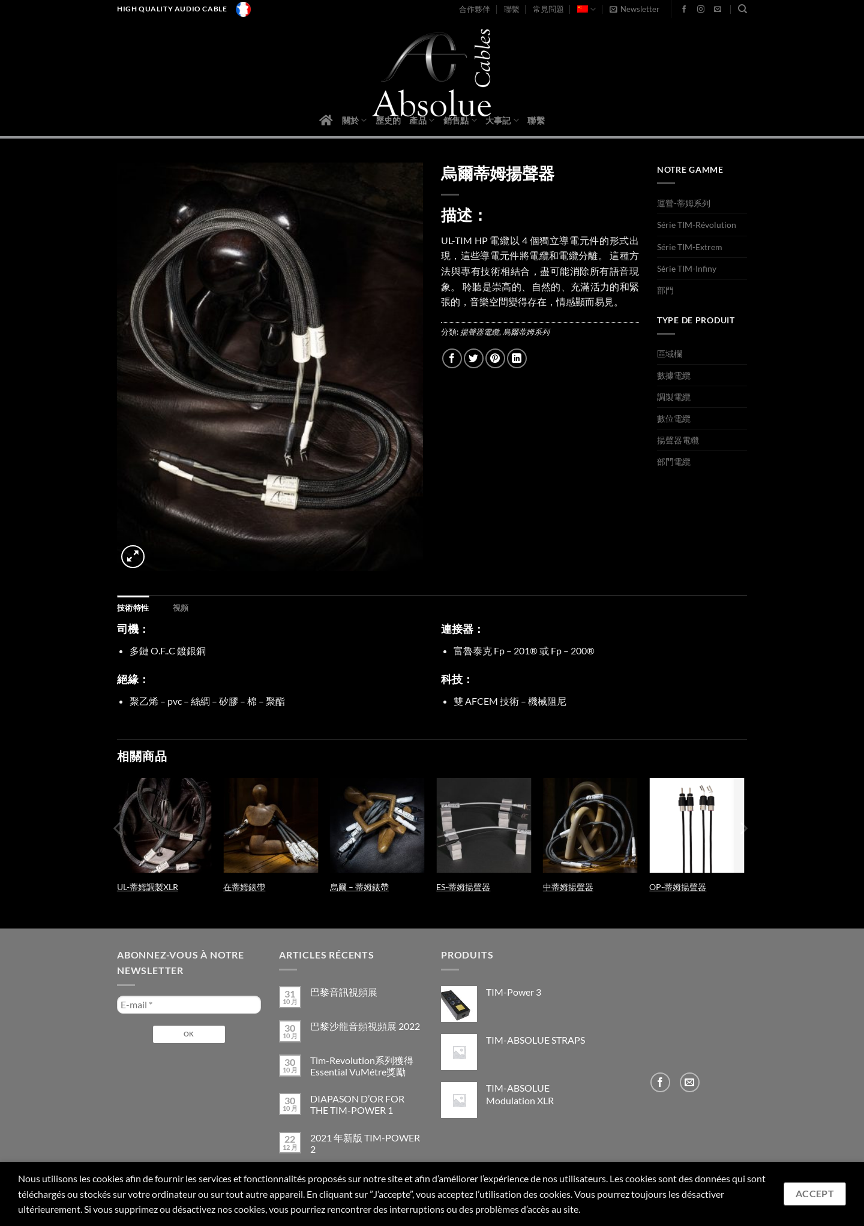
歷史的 (388, 120)
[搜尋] (742, 9)
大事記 (502, 120)
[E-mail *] (189, 1005)
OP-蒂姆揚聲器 (677, 887)
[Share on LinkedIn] (517, 358)
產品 (421, 120)
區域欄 (669, 353)
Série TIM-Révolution (696, 225)
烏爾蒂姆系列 (526, 331)
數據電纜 (674, 375)
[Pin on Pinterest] (495, 358)
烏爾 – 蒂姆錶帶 (359, 887)
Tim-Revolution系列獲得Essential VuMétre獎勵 (361, 1065)
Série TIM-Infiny (686, 268)
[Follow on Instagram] (700, 9)
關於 (354, 120)
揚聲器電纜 (479, 331)
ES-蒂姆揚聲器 (463, 887)
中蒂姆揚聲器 (568, 887)
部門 (665, 290)
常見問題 (548, 9)
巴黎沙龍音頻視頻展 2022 (365, 1026)
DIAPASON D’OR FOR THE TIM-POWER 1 (357, 1104)
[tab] (133, 608)
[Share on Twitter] (474, 358)
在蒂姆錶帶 (244, 887)
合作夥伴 (474, 9)
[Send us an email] (717, 9)
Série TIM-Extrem (689, 247)
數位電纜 (674, 418)
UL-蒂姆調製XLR (147, 887)
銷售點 (460, 120)
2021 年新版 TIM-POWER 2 (365, 1143)
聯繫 (512, 9)
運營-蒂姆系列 (683, 203)
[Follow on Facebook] (684, 9)
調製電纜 (674, 397)
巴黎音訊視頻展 (343, 991)
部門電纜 (674, 461)
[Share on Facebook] (452, 358)
